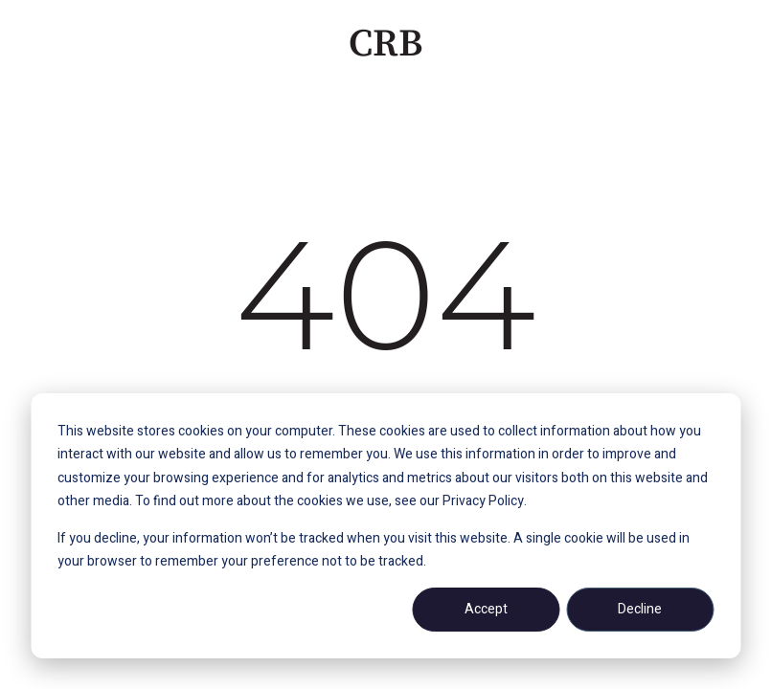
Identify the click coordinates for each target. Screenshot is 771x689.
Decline (640, 609)
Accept (486, 609)
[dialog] (385, 525)
